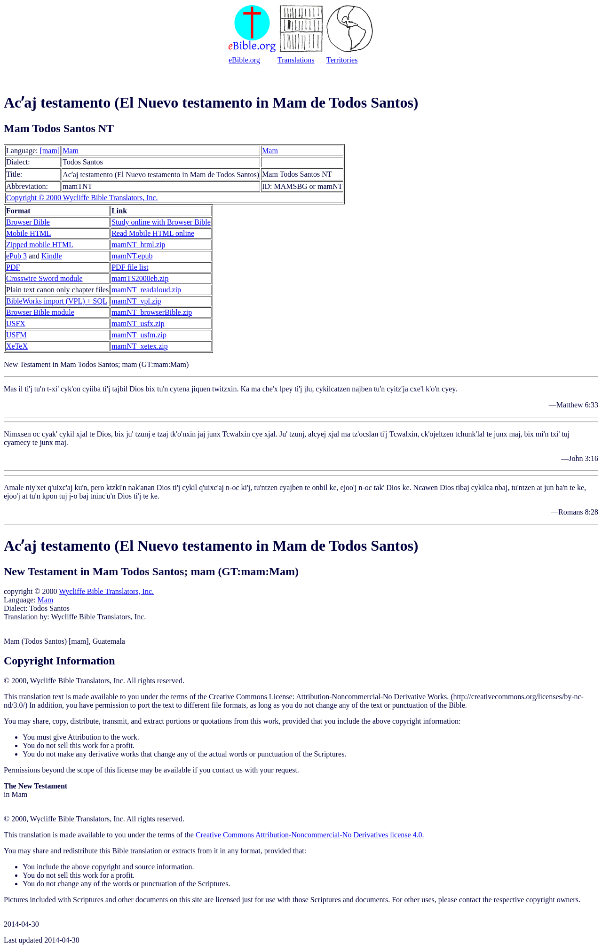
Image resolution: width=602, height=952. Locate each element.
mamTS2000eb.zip (139, 278)
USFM (16, 335)
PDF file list (129, 267)
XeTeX (17, 346)
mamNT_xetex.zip (139, 346)
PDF (13, 267)
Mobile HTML (28, 233)
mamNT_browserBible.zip (151, 312)
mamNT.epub (131, 256)
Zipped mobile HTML (39, 245)
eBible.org (244, 60)
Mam (71, 151)
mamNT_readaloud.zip (146, 290)
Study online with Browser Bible (161, 222)
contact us (227, 770)
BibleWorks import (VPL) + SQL (56, 301)
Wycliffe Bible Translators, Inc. (106, 591)
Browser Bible (28, 222)
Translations (296, 60)
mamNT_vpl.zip (136, 301)
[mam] (50, 151)
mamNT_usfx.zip (137, 324)
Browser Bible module (40, 312)
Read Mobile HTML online (152, 233)
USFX (15, 324)
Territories (341, 60)
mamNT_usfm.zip (138, 335)
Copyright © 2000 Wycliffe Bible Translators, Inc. (82, 198)
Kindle (51, 256)
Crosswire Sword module (44, 278)
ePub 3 (16, 256)
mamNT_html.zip (138, 245)
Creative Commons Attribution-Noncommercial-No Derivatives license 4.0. (310, 835)
